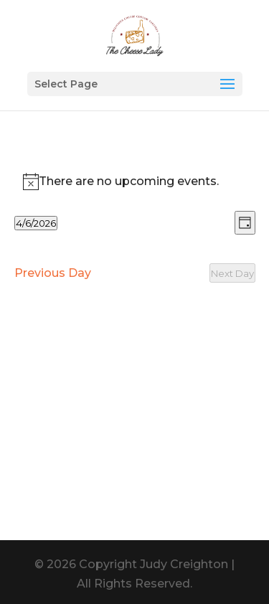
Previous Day (52, 273)
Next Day (232, 273)
